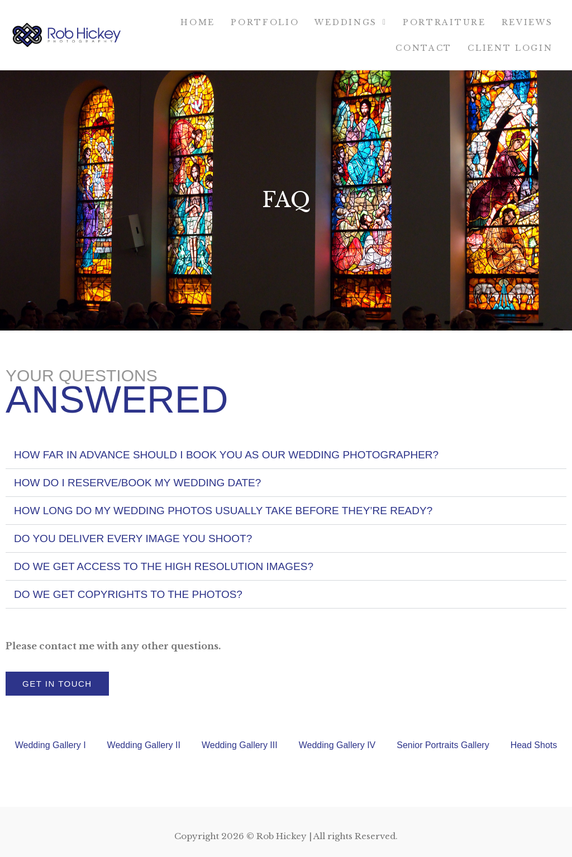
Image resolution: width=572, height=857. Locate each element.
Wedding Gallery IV (337, 745)
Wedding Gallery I (50, 745)
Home (197, 22)
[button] (286, 455)
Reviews (527, 22)
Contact (423, 48)
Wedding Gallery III (240, 745)
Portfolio (265, 22)
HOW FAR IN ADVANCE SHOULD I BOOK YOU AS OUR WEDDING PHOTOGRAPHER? (226, 455)
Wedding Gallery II (143, 745)
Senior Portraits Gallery (443, 745)
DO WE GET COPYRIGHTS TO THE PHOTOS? (128, 594)
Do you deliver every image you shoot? (133, 538)
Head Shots (534, 745)
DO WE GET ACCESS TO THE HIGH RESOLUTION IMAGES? (163, 566)
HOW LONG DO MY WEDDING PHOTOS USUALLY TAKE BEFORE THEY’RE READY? (223, 510)
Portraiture (444, 22)
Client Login (510, 48)
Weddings (350, 22)
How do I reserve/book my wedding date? (137, 483)
